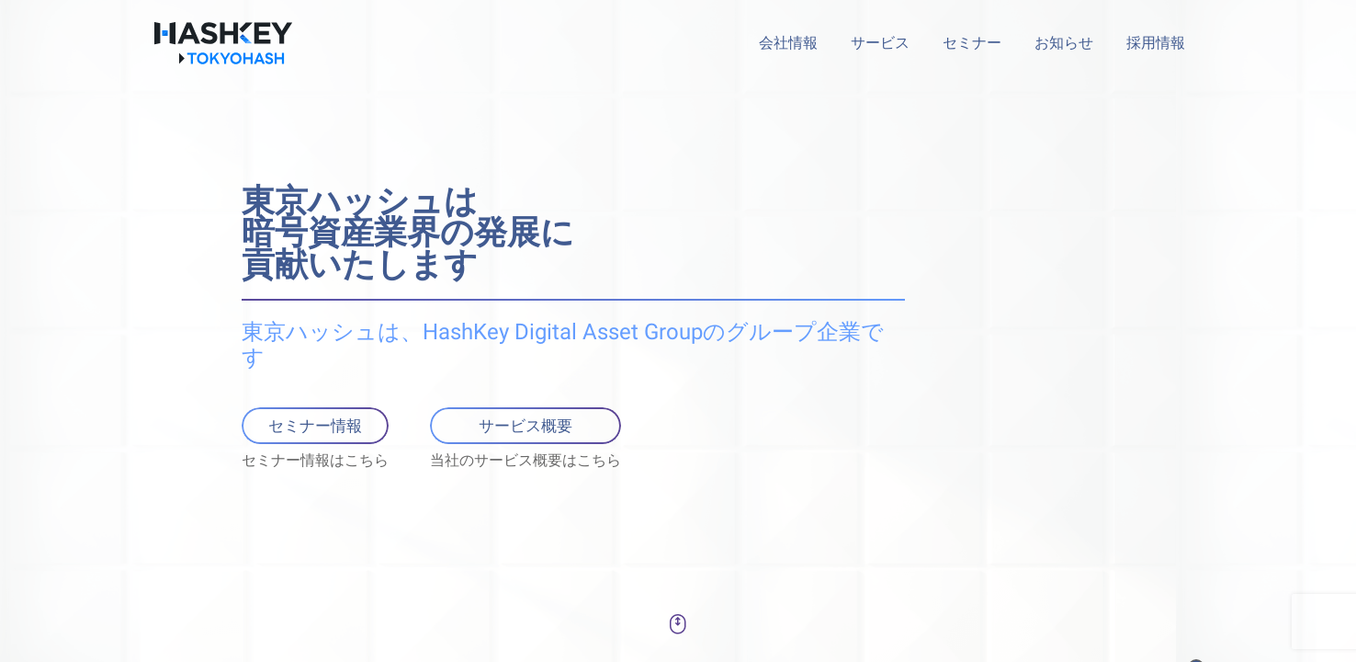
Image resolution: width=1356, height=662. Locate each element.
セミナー (972, 43)
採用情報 (1155, 43)
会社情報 (788, 43)
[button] (678, 624)
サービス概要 (525, 425)
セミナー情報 (315, 425)
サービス (880, 43)
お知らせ (1063, 43)
